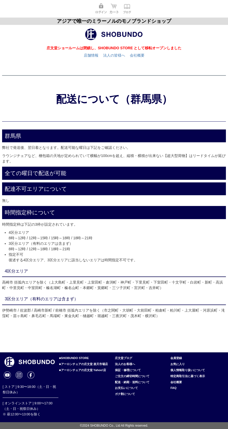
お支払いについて (126, 387)
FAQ (173, 387)
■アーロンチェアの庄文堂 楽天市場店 (83, 364)
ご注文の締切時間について (132, 376)
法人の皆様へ (114, 55)
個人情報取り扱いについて (187, 370)
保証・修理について (128, 370)
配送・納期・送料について (132, 382)
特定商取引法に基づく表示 (187, 376)
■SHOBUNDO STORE (74, 358)
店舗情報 (91, 55)
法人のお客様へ (125, 364)
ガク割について (125, 393)
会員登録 (176, 358)
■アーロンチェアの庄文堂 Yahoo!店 (82, 370)
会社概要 (137, 55)
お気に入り (177, 364)
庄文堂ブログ (123, 358)
